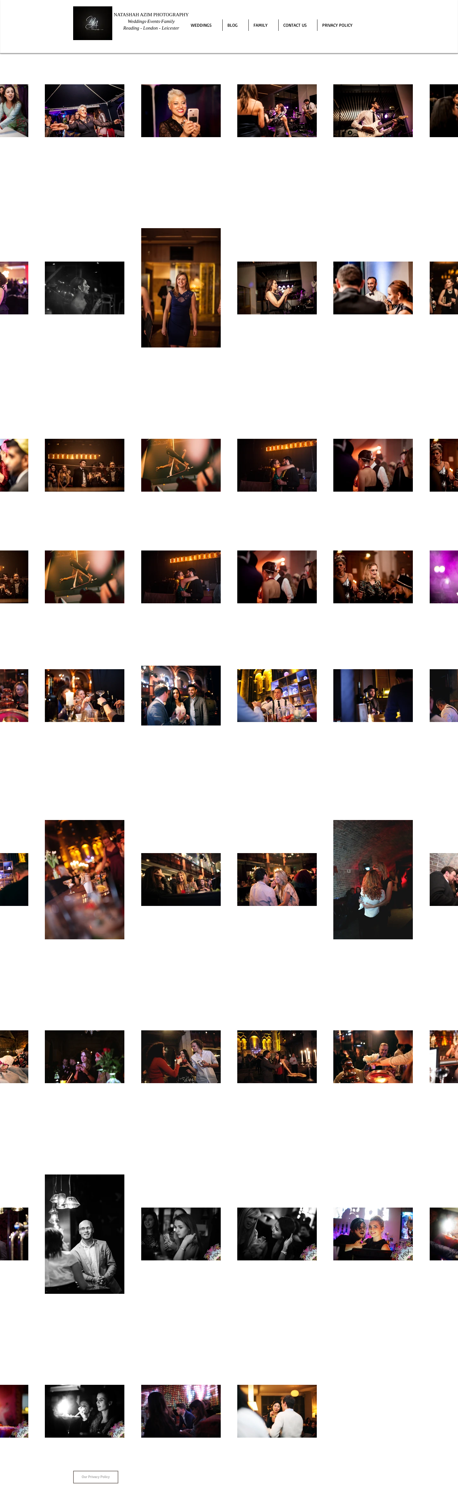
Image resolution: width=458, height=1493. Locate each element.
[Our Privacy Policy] (95, 1477)
